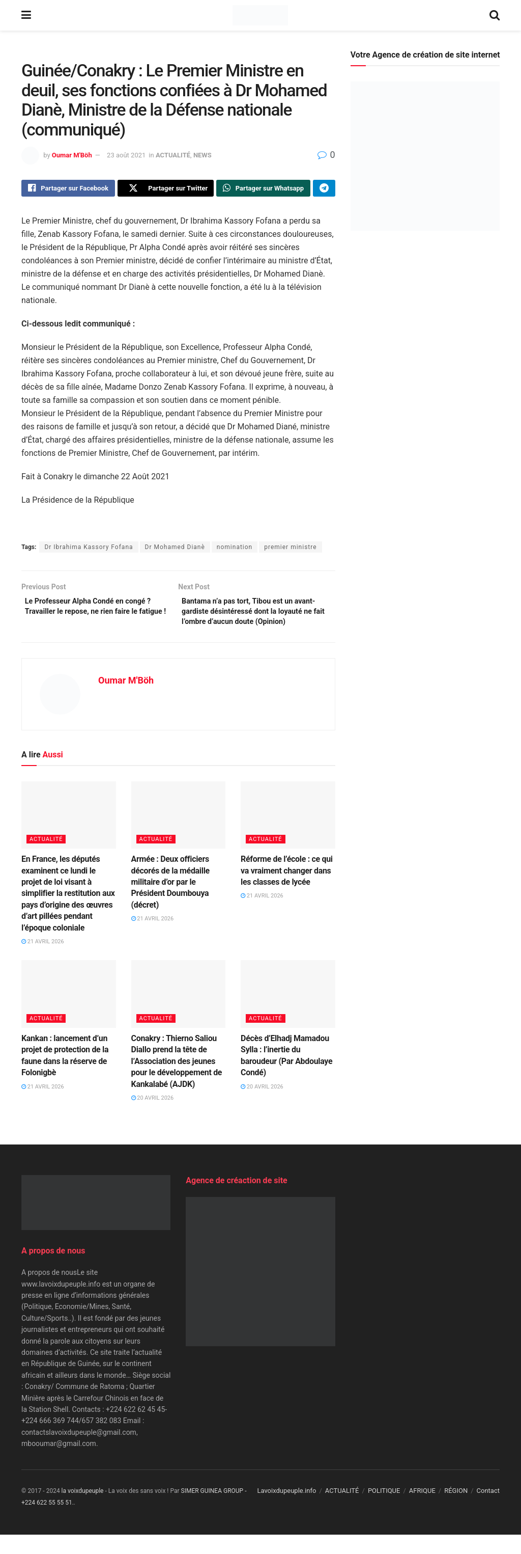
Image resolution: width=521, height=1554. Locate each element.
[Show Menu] (26, 15)
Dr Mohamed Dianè (175, 549)
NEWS (202, 155)
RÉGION (456, 1510)
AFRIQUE (422, 1510)
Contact (488, 1510)
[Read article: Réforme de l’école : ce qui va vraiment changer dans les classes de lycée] (288, 834)
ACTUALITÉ (173, 155)
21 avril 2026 (42, 960)
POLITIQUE (384, 1510)
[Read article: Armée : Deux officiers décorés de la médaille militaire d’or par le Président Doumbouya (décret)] (178, 834)
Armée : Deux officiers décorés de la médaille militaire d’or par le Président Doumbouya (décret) (170, 901)
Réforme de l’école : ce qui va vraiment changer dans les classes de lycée (287, 890)
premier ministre (290, 549)
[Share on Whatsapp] (263, 189)
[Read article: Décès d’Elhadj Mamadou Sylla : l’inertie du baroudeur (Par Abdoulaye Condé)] (288, 1013)
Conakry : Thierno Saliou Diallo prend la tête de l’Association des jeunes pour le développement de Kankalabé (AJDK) (176, 1080)
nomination (234, 549)
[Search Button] (494, 15)
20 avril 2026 (152, 1116)
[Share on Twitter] (166, 189)
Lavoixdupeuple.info (286, 1510)
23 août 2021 (126, 155)
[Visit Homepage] (260, 15)
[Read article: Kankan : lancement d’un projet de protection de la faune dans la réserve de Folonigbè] (68, 1013)
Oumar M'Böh (72, 155)
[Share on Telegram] (324, 189)
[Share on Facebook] (68, 189)
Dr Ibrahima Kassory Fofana (88, 549)
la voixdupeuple (83, 1510)
